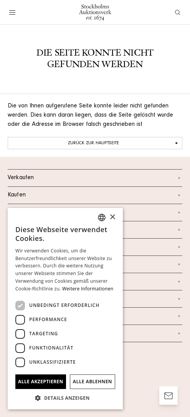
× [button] (112, 217)
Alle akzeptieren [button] (40, 381)
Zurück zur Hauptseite (124, 143)
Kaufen (95, 195)
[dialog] (65, 308)
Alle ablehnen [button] (92, 381)
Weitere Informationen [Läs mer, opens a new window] (88, 288)
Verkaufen (95, 178)
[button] (65, 398)
